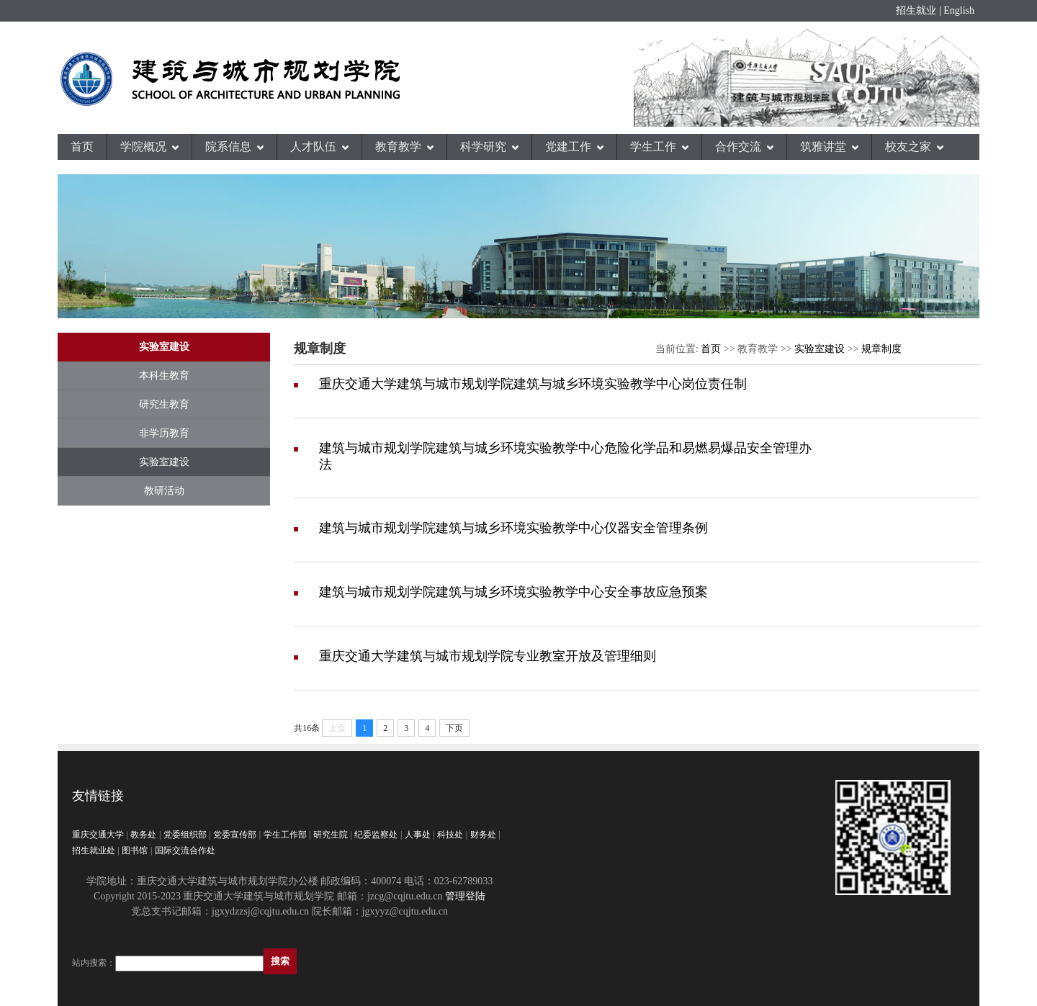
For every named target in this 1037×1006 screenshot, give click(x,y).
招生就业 (916, 10)
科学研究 (489, 146)
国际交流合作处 (185, 850)
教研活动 (164, 490)
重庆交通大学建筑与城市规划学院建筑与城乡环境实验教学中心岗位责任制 (533, 384)
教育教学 (404, 146)
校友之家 (914, 146)
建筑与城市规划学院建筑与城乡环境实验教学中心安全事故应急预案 (513, 592)
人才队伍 (319, 146)
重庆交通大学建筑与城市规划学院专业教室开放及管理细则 (487, 656)
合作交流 (744, 146)
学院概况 (149, 146)
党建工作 (574, 146)
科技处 (450, 835)
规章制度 (881, 348)
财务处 (483, 835)
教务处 (143, 835)
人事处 (418, 835)
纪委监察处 (376, 835)
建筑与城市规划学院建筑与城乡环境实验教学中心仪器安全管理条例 (513, 528)
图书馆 (135, 850)
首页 (82, 146)
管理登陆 (465, 896)
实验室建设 (164, 462)
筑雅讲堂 (829, 146)
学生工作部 (285, 835)
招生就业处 (93, 850)
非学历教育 (164, 433)
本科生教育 (164, 375)
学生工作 (659, 146)
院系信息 (234, 146)
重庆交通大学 (98, 835)
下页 (454, 728)
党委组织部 (185, 835)
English (958, 10)
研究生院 (330, 835)
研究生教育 (164, 404)
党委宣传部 (234, 835)
